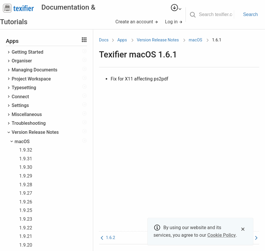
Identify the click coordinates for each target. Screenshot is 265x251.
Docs (104, 40)
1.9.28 (25, 184)
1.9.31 (25, 159)
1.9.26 (25, 202)
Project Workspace (31, 79)
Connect (20, 96)
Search (250, 14)
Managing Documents (34, 70)
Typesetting (24, 87)
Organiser (22, 61)
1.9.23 (25, 219)
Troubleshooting (29, 123)
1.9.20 (25, 245)
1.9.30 (25, 167)
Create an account (136, 21)
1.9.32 (25, 150)
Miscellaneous (27, 114)
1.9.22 (25, 228)
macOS (22, 141)
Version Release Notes (35, 132)
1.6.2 (107, 237)
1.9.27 (25, 193)
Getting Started (27, 52)
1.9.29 (25, 176)
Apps (122, 40)
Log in (174, 21)
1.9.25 (25, 210)
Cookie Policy (221, 235)
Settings (20, 105)
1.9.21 (25, 236)
